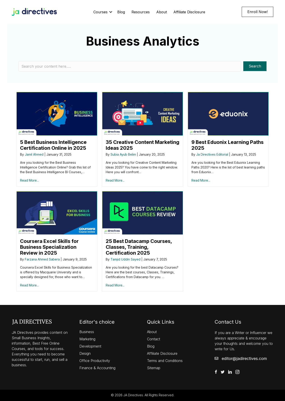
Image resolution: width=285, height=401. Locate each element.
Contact (153, 339)
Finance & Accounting (97, 368)
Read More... (29, 180)
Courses (100, 12)
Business (86, 332)
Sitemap (153, 368)
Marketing (87, 339)
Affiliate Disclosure (189, 12)
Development (90, 346)
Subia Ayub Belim (123, 154)
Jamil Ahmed (34, 154)
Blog (121, 12)
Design (85, 353)
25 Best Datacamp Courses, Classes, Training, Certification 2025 (139, 247)
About (161, 12)
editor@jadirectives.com (244, 358)
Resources (140, 12)
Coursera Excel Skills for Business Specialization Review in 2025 (49, 247)
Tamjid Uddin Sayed (125, 259)
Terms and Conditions (165, 360)
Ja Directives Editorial (212, 154)
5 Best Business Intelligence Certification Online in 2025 (53, 145)
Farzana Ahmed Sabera (42, 259)
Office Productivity (94, 360)
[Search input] (129, 66)
